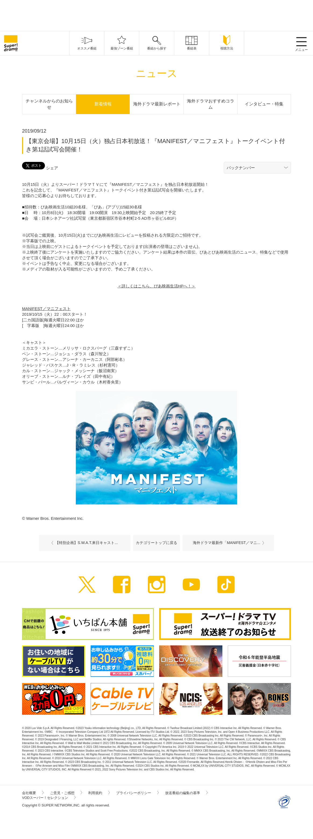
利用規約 (99, 793)
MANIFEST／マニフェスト (46, 308)
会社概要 (33, 793)
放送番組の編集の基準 (186, 793)
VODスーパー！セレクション (49, 798)
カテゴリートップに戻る (156, 543)
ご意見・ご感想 (66, 793)
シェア (52, 168)
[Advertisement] (156, 15)
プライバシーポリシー (137, 793)
